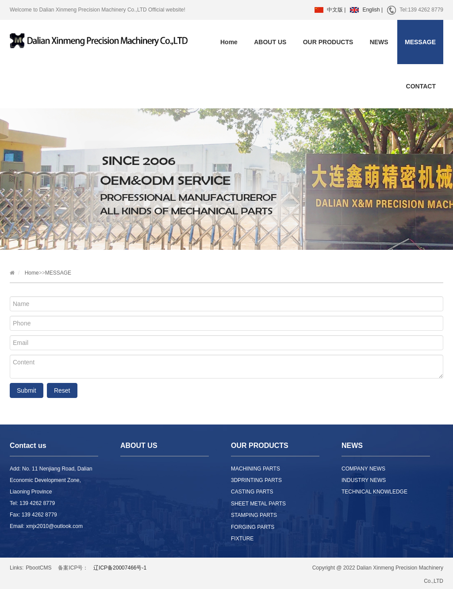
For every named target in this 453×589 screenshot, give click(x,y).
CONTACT (421, 86)
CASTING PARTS (252, 492)
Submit (26, 390)
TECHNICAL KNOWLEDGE (374, 492)
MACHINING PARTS (255, 469)
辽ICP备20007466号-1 (119, 568)
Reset (62, 390)
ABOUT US (270, 42)
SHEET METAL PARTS (258, 504)
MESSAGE (420, 42)
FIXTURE (242, 538)
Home (229, 42)
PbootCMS (38, 568)
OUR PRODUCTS (328, 42)
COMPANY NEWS (363, 469)
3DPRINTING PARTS (256, 480)
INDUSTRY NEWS (364, 480)
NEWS (379, 42)
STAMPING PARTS (254, 515)
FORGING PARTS (252, 527)
